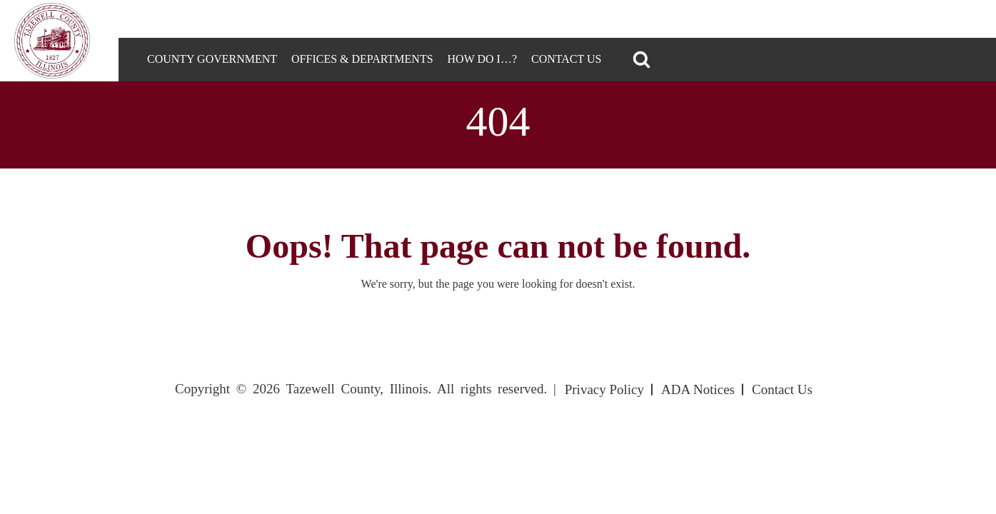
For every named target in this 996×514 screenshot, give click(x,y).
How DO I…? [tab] (482, 59)
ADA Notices (698, 389)
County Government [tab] (212, 59)
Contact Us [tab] (566, 59)
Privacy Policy (604, 389)
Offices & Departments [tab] (362, 59)
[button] (641, 60)
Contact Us (782, 389)
